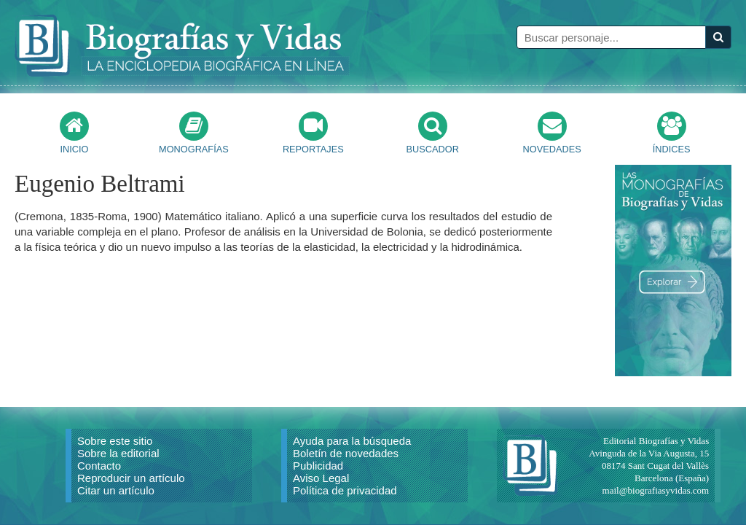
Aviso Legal (321, 478)
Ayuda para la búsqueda (352, 441)
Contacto (99, 465)
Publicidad (318, 465)
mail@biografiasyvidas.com (656, 490)
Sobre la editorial (118, 453)
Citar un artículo (115, 490)
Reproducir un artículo (131, 478)
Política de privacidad (345, 490)
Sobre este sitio (114, 441)
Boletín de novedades (345, 453)
